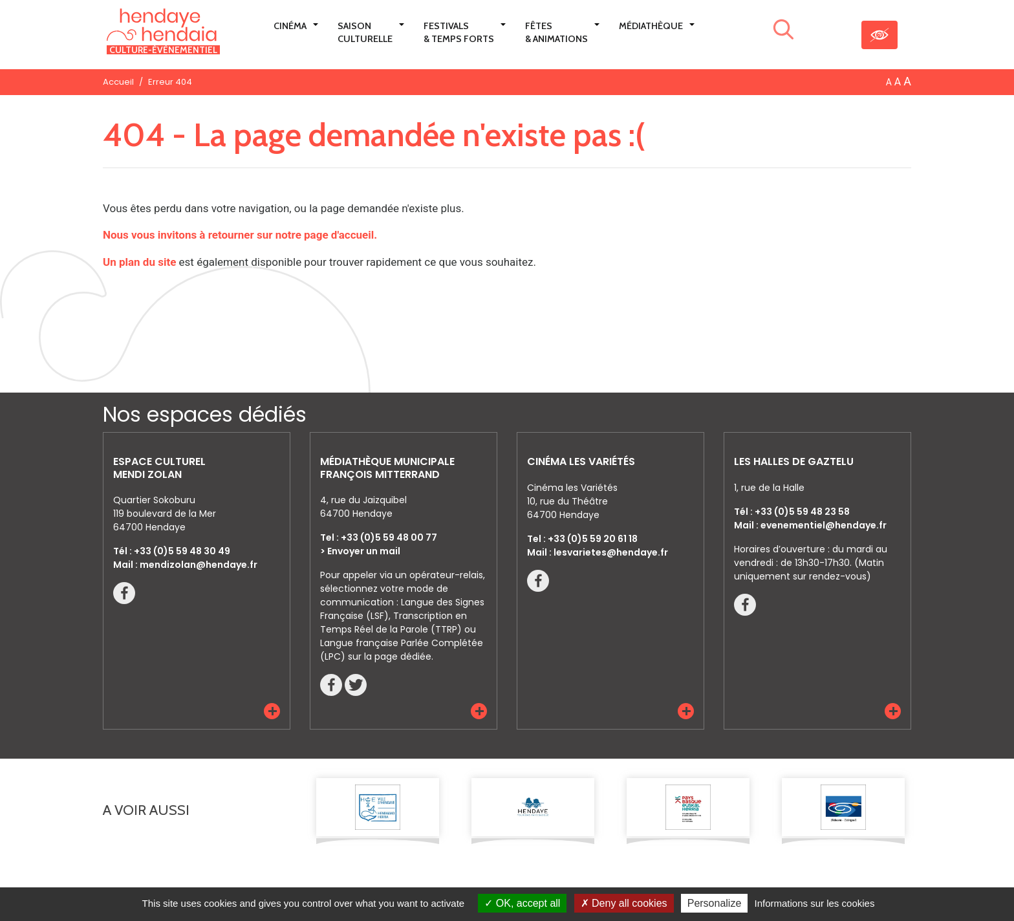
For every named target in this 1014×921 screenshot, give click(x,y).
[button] (272, 711)
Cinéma (290, 26)
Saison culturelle (365, 32)
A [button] (889, 82)
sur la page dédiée (389, 656)
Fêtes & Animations (556, 32)
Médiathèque (651, 26)
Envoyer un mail (363, 551)
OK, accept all (522, 903)
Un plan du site (139, 261)
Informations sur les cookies (814, 903)
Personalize (714, 903)
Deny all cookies (624, 903)
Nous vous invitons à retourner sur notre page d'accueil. (240, 234)
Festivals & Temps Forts (459, 32)
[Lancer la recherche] (783, 31)
